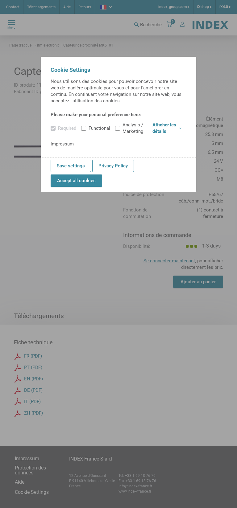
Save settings (71, 166)
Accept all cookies (76, 180)
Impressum (62, 144)
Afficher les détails (166, 128)
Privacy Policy (113, 166)
